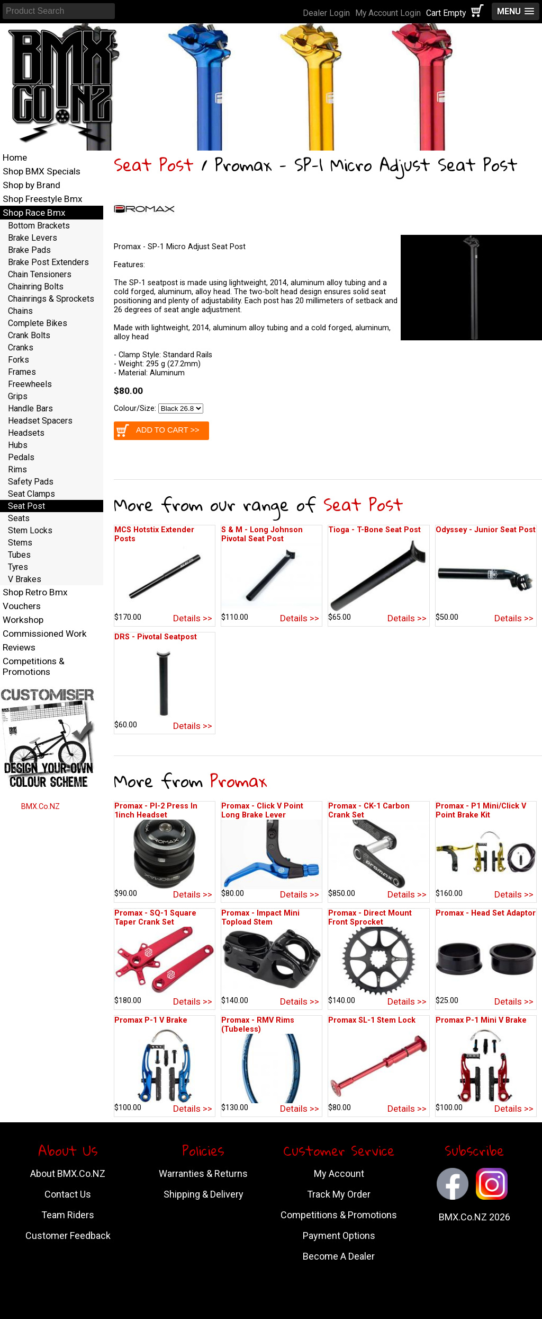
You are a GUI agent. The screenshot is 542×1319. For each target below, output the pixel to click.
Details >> (192, 618)
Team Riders (67, 1214)
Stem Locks (30, 530)
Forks (18, 360)
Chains (20, 311)
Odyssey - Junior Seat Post (486, 529)
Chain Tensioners (39, 274)
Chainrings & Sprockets (51, 299)
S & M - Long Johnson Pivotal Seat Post (262, 534)
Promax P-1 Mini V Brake (481, 1020)
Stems (20, 543)
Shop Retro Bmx (35, 592)
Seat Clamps (31, 494)
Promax (238, 780)
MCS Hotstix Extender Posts (154, 534)
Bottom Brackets (39, 226)
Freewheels (30, 384)
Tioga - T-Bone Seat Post (374, 529)
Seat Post (154, 164)
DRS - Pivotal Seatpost (155, 636)
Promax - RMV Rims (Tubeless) (257, 1025)
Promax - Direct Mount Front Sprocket (370, 918)
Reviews (19, 647)
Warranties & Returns (203, 1173)
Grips (18, 396)
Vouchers (22, 606)
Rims (17, 469)
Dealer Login (326, 13)
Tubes (19, 555)
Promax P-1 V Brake (150, 1020)
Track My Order (339, 1194)
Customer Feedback (68, 1235)
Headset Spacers (40, 421)
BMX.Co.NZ (40, 806)
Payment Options (339, 1235)
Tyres (18, 567)
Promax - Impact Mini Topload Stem (260, 918)
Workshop (23, 619)
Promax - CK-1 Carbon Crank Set (369, 811)
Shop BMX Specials (41, 171)
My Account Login (388, 13)
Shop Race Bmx (34, 212)
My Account (339, 1173)
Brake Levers (32, 238)
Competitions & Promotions (34, 666)
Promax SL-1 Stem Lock (371, 1020)
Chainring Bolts (36, 287)
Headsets (26, 433)
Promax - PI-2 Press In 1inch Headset (155, 811)
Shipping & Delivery (203, 1194)
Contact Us (67, 1194)
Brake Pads (29, 250)
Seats (19, 518)
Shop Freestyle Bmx (43, 199)
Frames (22, 372)
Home (15, 157)
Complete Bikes (37, 323)
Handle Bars (30, 408)
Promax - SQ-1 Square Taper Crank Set (155, 918)
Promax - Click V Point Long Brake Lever (262, 811)
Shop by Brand (31, 185)
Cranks (20, 347)
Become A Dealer (339, 1256)
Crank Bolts (29, 335)
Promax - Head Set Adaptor (486, 913)
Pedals (21, 457)
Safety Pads (30, 482)
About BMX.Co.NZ (67, 1173)
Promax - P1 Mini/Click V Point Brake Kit (481, 811)
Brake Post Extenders (48, 262)
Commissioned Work (45, 633)
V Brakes (24, 579)
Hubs (18, 445)
